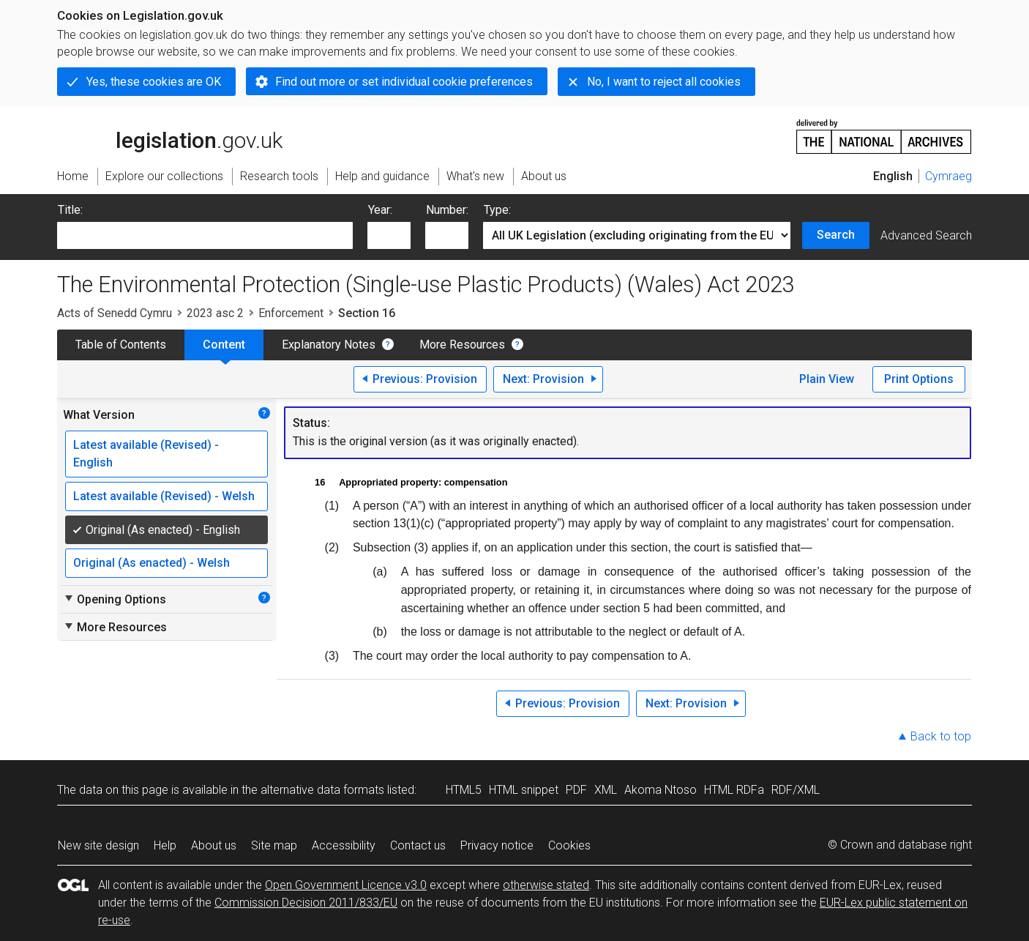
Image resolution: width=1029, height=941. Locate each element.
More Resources (462, 345)
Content (224, 345)
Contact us (418, 845)
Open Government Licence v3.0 (346, 885)
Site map (274, 845)
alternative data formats (322, 790)
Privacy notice (497, 845)
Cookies (569, 845)
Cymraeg (948, 176)
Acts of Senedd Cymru (114, 313)
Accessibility (343, 845)
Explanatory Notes (328, 345)
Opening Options (114, 599)
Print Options (919, 379)
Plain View (826, 379)
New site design (98, 845)
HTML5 (464, 790)
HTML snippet (523, 790)
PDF (576, 790)
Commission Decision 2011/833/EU (305, 903)
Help (165, 845)
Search (836, 235)
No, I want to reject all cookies (664, 82)
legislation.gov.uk (169, 135)
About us (213, 845)
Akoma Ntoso (660, 790)
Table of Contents (120, 345)
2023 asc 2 (215, 313)
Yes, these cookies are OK (153, 82)
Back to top (940, 736)
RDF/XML (795, 790)
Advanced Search (926, 235)
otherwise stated (546, 885)
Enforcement (290, 313)
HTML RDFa (734, 790)
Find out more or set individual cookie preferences (404, 82)
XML (605, 790)
